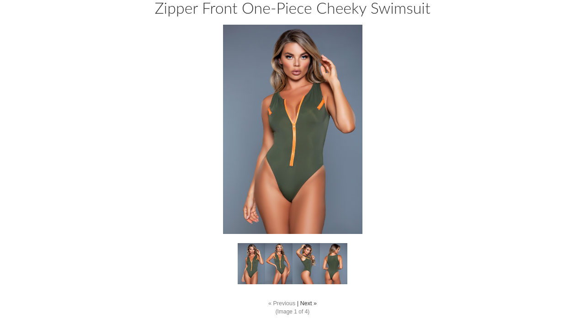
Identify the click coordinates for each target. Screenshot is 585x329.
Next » (308, 303)
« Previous (282, 303)
